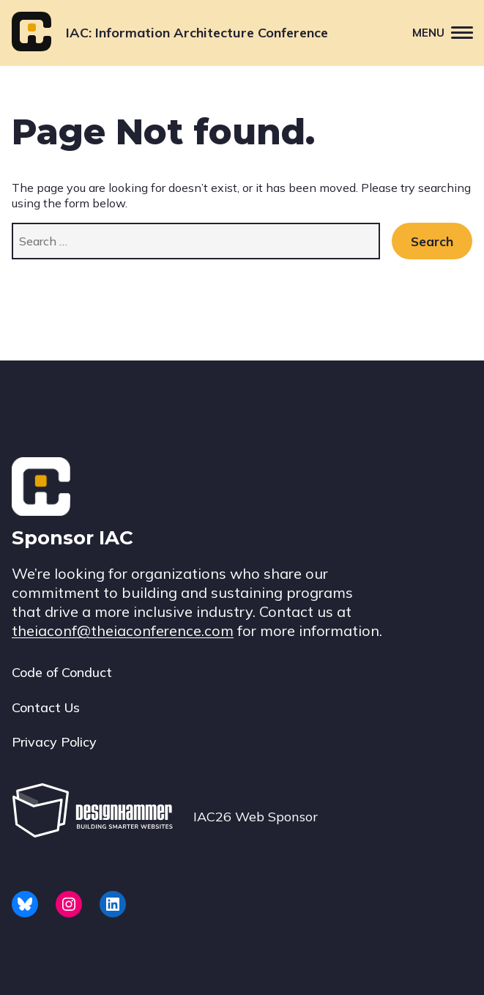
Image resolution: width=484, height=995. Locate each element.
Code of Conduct (62, 672)
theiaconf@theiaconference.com (123, 630)
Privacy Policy (54, 741)
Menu (448, 31)
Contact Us (46, 707)
